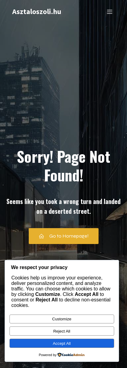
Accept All (62, 343)
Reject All (61, 331)
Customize (61, 319)
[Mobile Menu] (109, 11)
